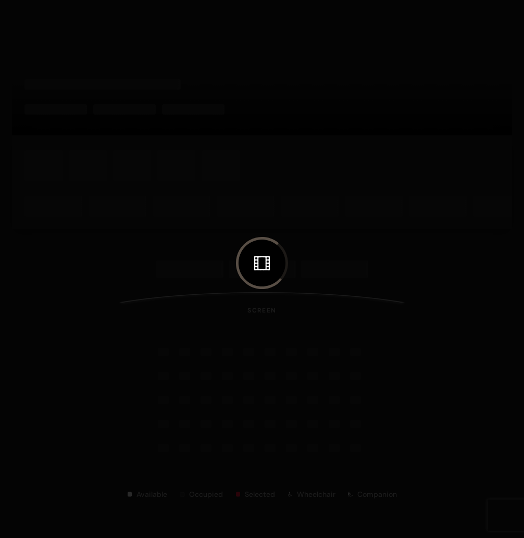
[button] (262, 263)
